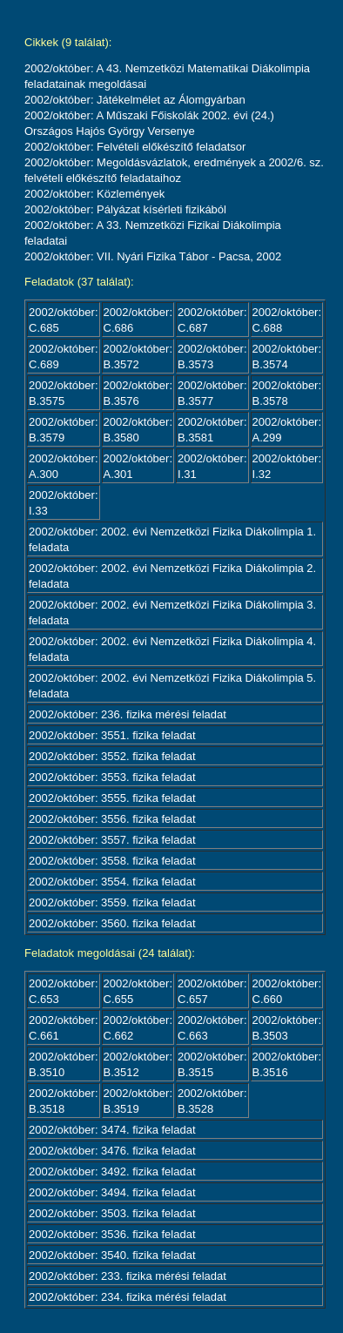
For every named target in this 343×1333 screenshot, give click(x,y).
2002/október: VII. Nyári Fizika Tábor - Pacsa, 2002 (152, 256)
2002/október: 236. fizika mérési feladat (127, 714)
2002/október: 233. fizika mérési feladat (127, 1276)
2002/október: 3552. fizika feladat (112, 756)
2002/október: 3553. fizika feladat (112, 777)
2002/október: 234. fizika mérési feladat (127, 1296)
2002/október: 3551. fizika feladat (112, 735)
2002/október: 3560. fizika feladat (112, 923)
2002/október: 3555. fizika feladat (112, 798)
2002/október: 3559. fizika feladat (112, 902)
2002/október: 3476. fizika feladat (112, 1150)
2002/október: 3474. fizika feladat (112, 1129)
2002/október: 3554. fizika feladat (112, 881)
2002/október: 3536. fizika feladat (112, 1234)
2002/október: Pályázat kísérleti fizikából (125, 209)
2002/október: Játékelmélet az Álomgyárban (134, 99)
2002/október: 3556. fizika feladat (112, 818)
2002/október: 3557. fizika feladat (112, 839)
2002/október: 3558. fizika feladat (112, 860)
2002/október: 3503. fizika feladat (112, 1213)
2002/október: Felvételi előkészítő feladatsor (134, 146)
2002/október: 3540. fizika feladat (112, 1255)
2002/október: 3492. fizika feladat (112, 1171)
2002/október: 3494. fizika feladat (112, 1192)
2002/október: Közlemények (94, 193)
